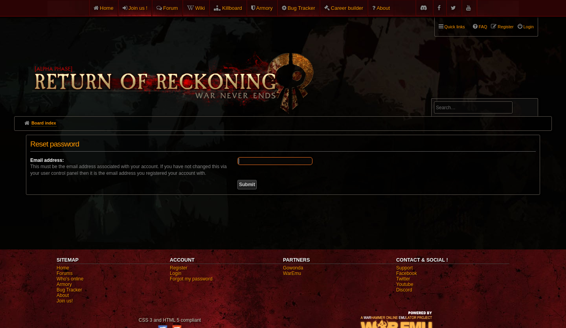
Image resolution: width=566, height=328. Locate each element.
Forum (170, 8)
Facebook (406, 273)
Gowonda (293, 268)
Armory (264, 8)
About (383, 8)
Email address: (47, 160)
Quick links (455, 26)
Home (107, 8)
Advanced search (458, 95)
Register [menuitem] (505, 26)
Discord (404, 290)
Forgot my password (191, 279)
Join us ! (138, 8)
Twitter (403, 279)
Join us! (65, 301)
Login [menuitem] (529, 26)
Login (175, 273)
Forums (65, 273)
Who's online (70, 279)
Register (178, 268)
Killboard (232, 8)
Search (527, 109)
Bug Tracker (301, 8)
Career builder (347, 8)
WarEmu (292, 273)
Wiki (200, 8)
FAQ (483, 26)
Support (404, 268)
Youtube (404, 284)
